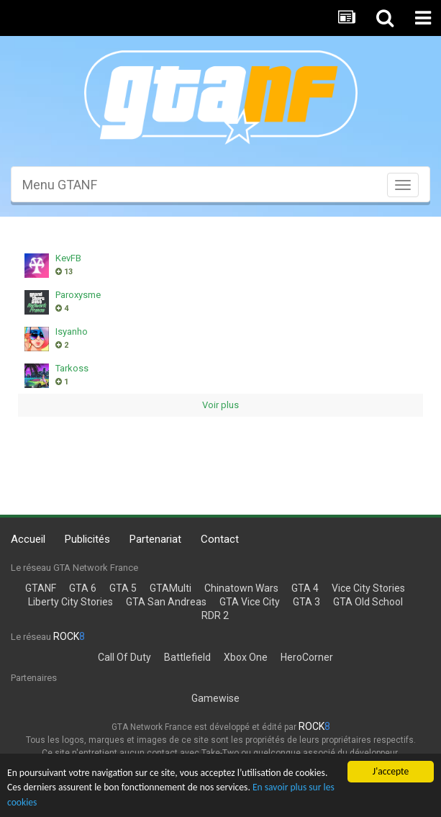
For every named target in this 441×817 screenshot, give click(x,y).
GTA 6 (82, 588)
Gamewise (215, 698)
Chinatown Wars (241, 588)
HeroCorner (307, 657)
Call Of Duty (124, 657)
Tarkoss (71, 368)
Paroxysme (78, 294)
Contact (220, 539)
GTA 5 (123, 588)
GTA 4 (305, 588)
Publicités (87, 539)
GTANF (40, 588)
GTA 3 (306, 602)
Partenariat (155, 539)
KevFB (68, 258)
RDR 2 (215, 615)
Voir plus (220, 405)
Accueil (28, 539)
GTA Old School (368, 602)
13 (64, 271)
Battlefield (187, 657)
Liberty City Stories (70, 602)
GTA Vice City (249, 602)
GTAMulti (170, 588)
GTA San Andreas (166, 602)
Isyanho (71, 331)
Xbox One (246, 657)
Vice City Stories (368, 588)
